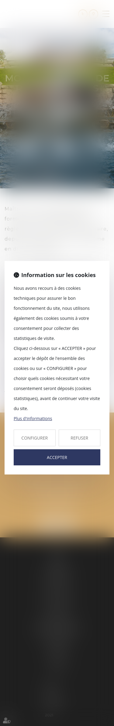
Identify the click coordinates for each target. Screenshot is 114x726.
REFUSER (79, 438)
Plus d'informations (33, 418)
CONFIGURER (34, 438)
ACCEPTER (57, 457)
